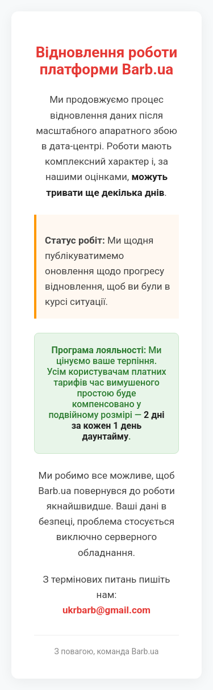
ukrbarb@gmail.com (106, 610)
